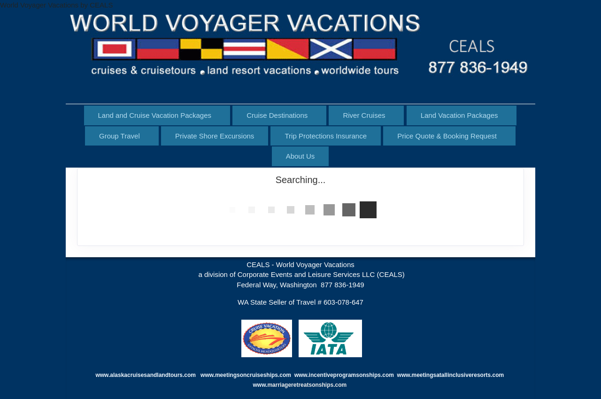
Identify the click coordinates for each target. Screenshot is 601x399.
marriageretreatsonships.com (307, 385)
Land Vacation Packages (459, 115)
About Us (300, 156)
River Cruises (364, 115)
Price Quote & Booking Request (447, 136)
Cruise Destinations (277, 115)
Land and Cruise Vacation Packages (155, 115)
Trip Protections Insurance (326, 136)
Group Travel (119, 136)
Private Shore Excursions (214, 136)
